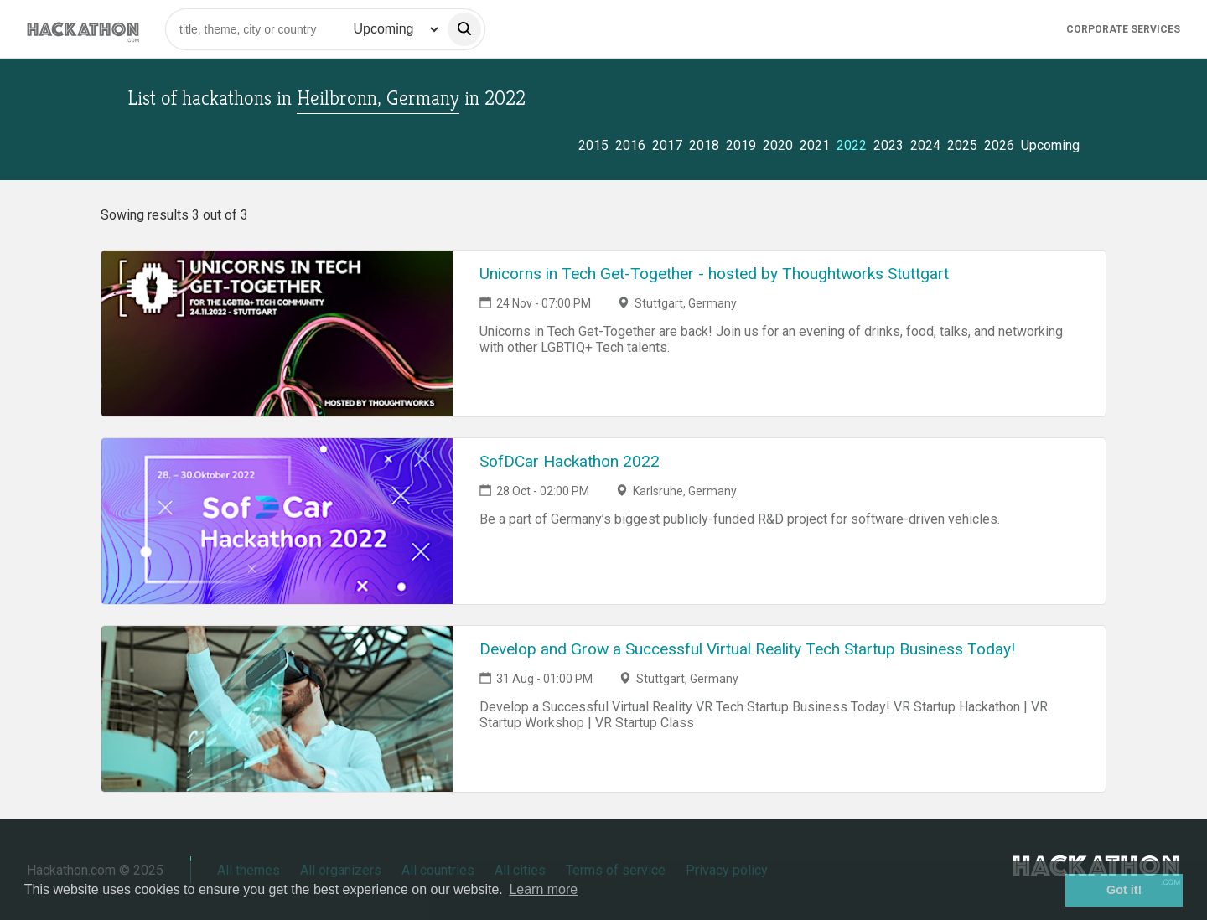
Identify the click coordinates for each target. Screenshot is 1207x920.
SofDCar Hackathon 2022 (569, 461)
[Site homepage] (83, 29)
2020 (778, 145)
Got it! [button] (1124, 890)
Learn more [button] (543, 889)
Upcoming (1050, 145)
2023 (888, 145)
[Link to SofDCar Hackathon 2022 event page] (277, 521)
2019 (741, 145)
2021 (815, 145)
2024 (925, 145)
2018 (704, 145)
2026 (999, 145)
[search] (464, 29)
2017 (667, 145)
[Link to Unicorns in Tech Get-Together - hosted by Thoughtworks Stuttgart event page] (277, 333)
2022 (852, 145)
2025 (962, 145)
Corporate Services (1123, 29)
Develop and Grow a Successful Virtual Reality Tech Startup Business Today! (747, 649)
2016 (630, 145)
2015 (593, 145)
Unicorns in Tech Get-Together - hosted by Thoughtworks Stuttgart (714, 273)
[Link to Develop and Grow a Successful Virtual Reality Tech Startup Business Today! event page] (277, 709)
